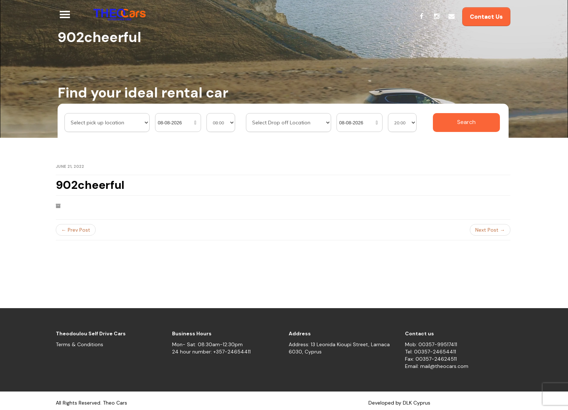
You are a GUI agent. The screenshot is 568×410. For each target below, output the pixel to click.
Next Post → (490, 229)
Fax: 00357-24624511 (431, 358)
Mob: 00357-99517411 (431, 344)
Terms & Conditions (79, 344)
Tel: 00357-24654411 (430, 351)
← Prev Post (75, 229)
